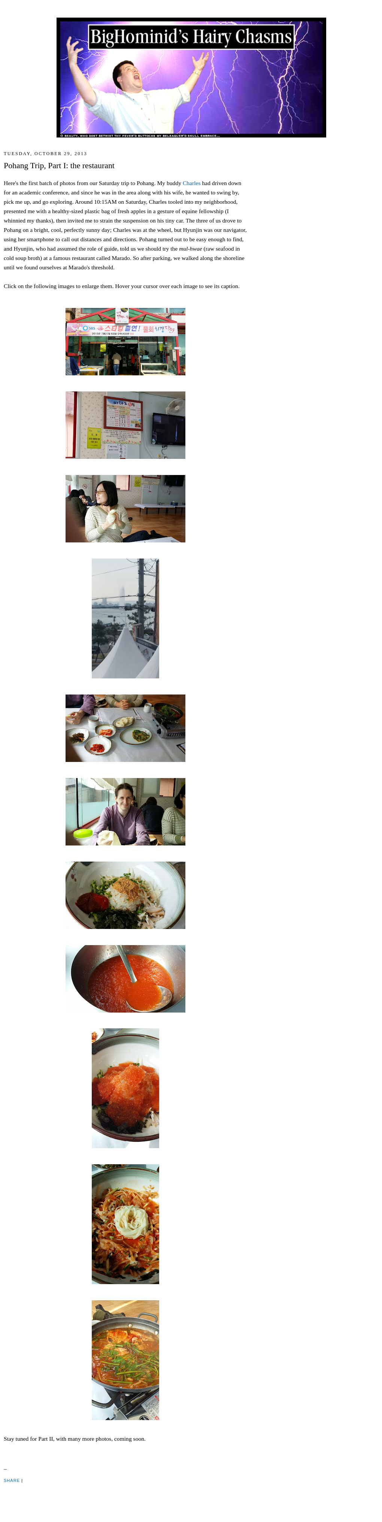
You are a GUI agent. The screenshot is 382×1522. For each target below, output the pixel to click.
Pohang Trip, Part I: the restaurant (59, 165)
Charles (192, 183)
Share (12, 1480)
